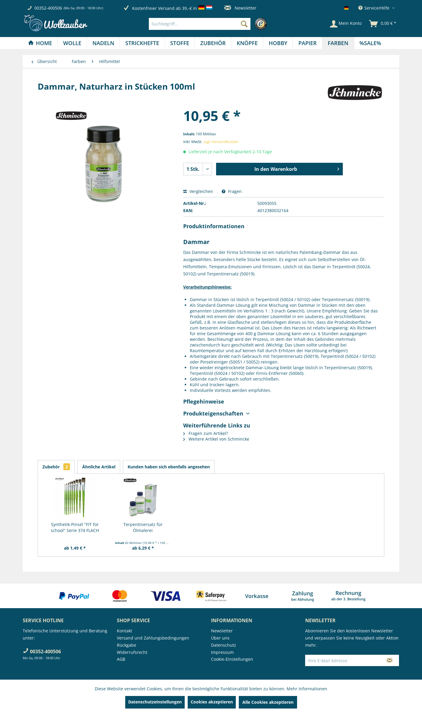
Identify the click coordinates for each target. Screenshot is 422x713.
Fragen (232, 191)
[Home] (40, 43)
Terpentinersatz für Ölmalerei (143, 527)
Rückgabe (126, 645)
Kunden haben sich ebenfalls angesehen (169, 467)
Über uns (220, 638)
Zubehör (56, 467)
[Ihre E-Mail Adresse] (342, 660)
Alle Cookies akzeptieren (267, 702)
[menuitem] (209, 24)
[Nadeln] (103, 43)
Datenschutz (223, 645)
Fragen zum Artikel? (205, 433)
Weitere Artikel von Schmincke (216, 439)
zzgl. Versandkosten (220, 141)
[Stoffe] (180, 43)
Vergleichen (198, 191)
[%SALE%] (370, 43)
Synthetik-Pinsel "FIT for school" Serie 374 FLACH (75, 527)
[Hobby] (278, 43)
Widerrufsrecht (132, 652)
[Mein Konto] (346, 24)
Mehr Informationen (307, 688)
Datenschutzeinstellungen (155, 702)
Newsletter (240, 8)
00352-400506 (48, 8)
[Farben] (338, 43)
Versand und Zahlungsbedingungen (153, 638)
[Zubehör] (213, 43)
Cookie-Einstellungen (232, 659)
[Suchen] (244, 24)
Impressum (222, 652)
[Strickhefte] (142, 43)
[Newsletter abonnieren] (389, 660)
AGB (121, 659)
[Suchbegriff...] (199, 24)
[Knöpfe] (247, 43)
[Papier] (307, 43)
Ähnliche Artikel (98, 467)
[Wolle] (72, 43)
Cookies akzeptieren (212, 702)
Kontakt (124, 631)
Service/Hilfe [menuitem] (374, 8)
